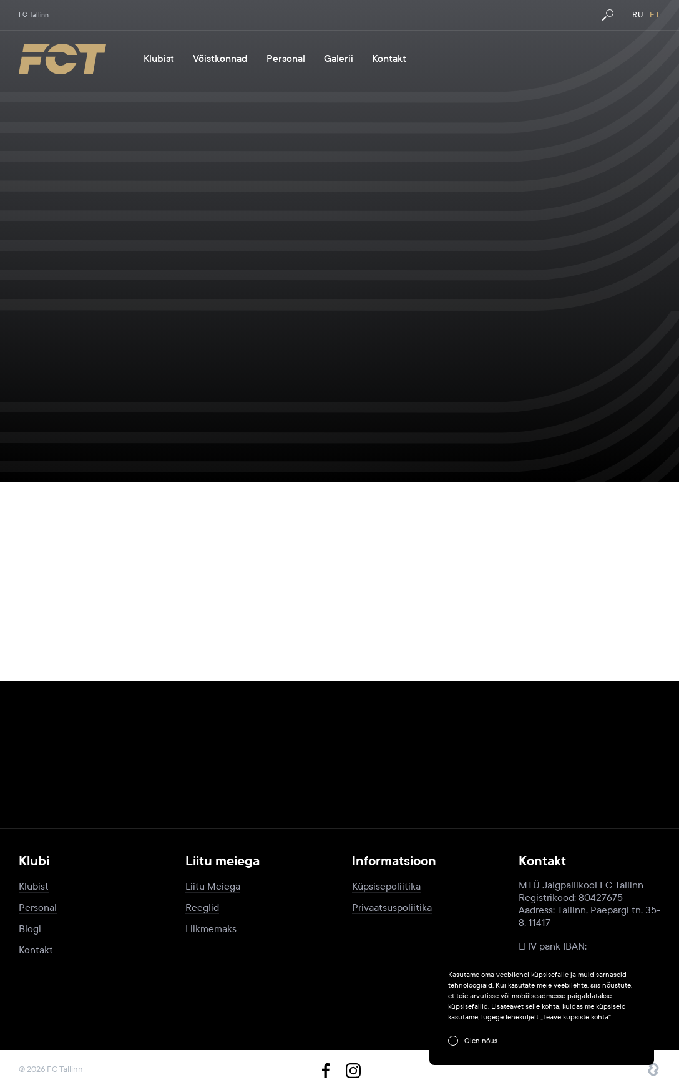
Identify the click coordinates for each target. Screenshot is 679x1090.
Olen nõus (480, 1040)
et (655, 15)
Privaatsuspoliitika (392, 907)
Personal (285, 58)
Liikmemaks (211, 929)
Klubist (159, 58)
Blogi (30, 929)
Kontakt (389, 58)
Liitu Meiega (212, 886)
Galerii (338, 58)
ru (637, 15)
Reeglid (202, 907)
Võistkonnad (220, 58)
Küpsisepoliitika (386, 886)
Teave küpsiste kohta (575, 1017)
